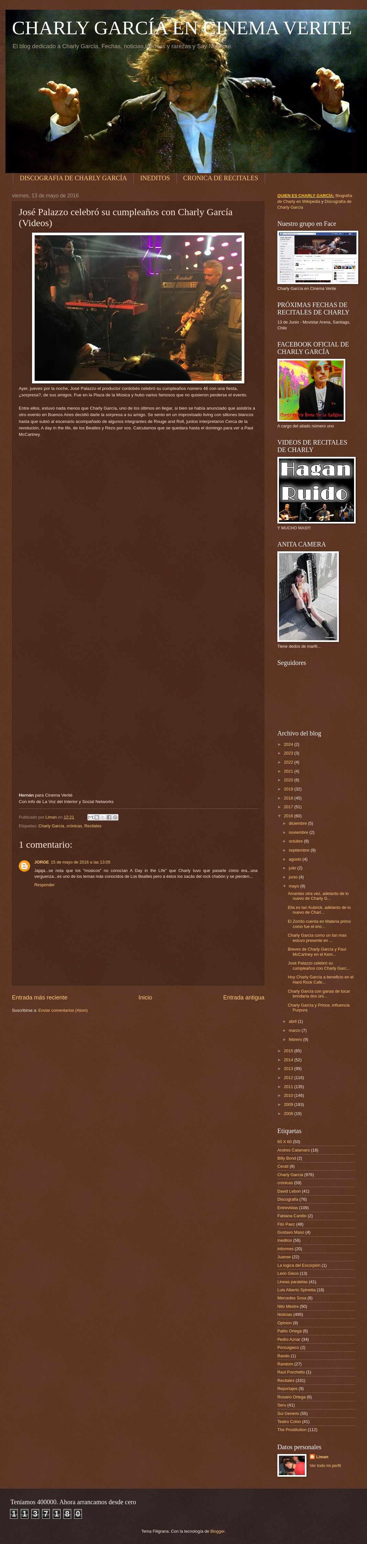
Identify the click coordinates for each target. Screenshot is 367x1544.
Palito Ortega (289, 1331)
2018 (289, 798)
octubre (296, 841)
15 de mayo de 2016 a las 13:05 (80, 862)
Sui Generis (288, 1413)
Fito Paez (286, 1224)
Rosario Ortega (291, 1397)
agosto (295, 859)
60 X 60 (284, 1141)
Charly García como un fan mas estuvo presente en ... (317, 938)
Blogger (217, 1531)
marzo (295, 1030)
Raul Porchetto (291, 1372)
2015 (289, 1050)
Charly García (51, 825)
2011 (289, 1086)
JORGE (41, 862)
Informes (285, 1248)
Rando (283, 1355)
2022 (289, 762)
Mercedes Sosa (291, 1298)
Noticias (284, 1314)
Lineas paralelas (292, 1281)
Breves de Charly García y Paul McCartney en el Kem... (317, 951)
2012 (289, 1077)
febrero (296, 1039)
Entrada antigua (243, 997)
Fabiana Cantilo (291, 1215)
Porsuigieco (288, 1347)
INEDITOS (155, 178)
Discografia (287, 1199)
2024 (289, 744)
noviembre (299, 832)
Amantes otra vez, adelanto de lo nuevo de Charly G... (318, 896)
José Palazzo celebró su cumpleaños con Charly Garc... (319, 965)
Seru (281, 1405)
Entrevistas (287, 1207)
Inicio (145, 997)
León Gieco (288, 1273)
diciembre (298, 823)
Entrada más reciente (39, 997)
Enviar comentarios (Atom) (63, 1010)
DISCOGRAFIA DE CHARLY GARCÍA (73, 178)
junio (294, 877)
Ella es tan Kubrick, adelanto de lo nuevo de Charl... (319, 910)
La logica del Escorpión (298, 1265)
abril (293, 1021)
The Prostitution (291, 1429)
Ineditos (284, 1240)
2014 (289, 1059)
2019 (289, 789)
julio (293, 868)
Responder (44, 884)
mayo (294, 886)
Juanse (284, 1256)
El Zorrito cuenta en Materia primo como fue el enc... (319, 924)
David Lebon (289, 1191)
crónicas (74, 825)
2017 (289, 806)
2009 (289, 1104)
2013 (289, 1068)
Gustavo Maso (290, 1232)
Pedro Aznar (288, 1339)
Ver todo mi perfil (325, 1465)
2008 (289, 1113)
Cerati (282, 1166)
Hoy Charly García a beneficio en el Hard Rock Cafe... (320, 979)
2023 (289, 753)
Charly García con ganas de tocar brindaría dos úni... (319, 993)
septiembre (299, 850)
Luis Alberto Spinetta (296, 1289)
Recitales (93, 825)
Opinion (284, 1322)
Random (285, 1364)
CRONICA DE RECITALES (220, 178)
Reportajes (287, 1388)
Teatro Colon (289, 1421)
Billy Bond (286, 1158)
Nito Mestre (288, 1306)
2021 (289, 771)
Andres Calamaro (293, 1150)
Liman (322, 1456)
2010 (289, 1095)
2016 (289, 815)
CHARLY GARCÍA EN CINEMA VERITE (182, 28)
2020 (289, 780)
